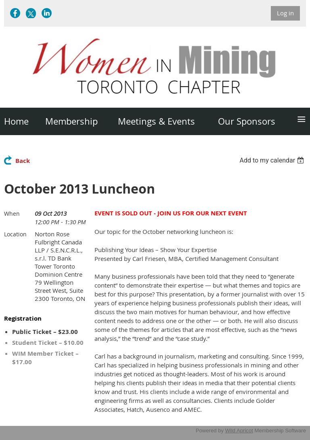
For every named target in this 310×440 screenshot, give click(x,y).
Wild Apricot (239, 430)
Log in (285, 13)
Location (15, 234)
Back (22, 160)
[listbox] (272, 160)
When (12, 213)
